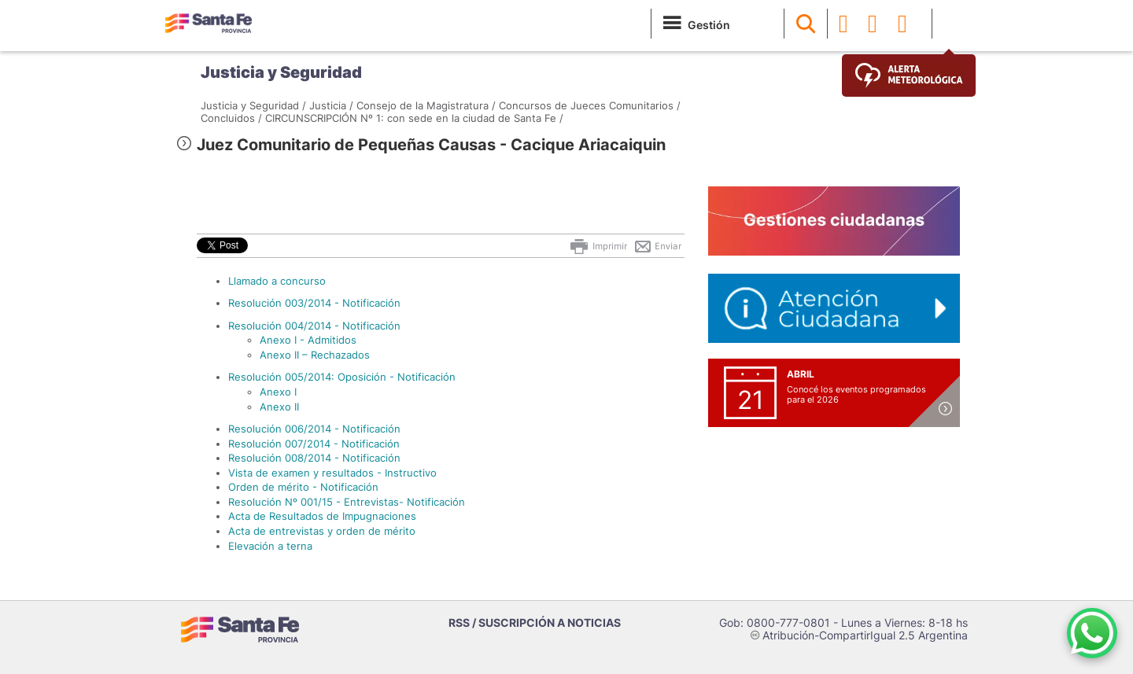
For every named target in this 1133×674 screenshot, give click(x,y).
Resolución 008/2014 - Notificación (314, 457)
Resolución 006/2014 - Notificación (314, 428)
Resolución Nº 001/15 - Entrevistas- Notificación (346, 501)
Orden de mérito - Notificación (303, 487)
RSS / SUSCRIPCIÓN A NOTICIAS (534, 622)
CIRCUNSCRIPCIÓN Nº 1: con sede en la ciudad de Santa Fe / (414, 118)
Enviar (657, 246)
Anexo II (279, 406)
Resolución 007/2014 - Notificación (314, 443)
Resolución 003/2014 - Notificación (314, 302)
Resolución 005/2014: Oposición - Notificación (342, 376)
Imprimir (597, 246)
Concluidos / (231, 118)
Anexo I (278, 391)
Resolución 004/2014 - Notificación (314, 325)
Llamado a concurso (277, 280)
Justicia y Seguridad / (253, 105)
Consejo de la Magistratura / (426, 105)
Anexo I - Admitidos (308, 339)
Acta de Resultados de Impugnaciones (322, 516)
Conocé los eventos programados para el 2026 (856, 394)
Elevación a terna (270, 546)
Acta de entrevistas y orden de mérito (321, 531)
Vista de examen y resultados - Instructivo (332, 472)
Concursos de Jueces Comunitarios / (590, 105)
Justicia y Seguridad (281, 72)
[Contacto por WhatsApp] (1092, 633)
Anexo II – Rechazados (315, 354)
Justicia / (331, 105)
